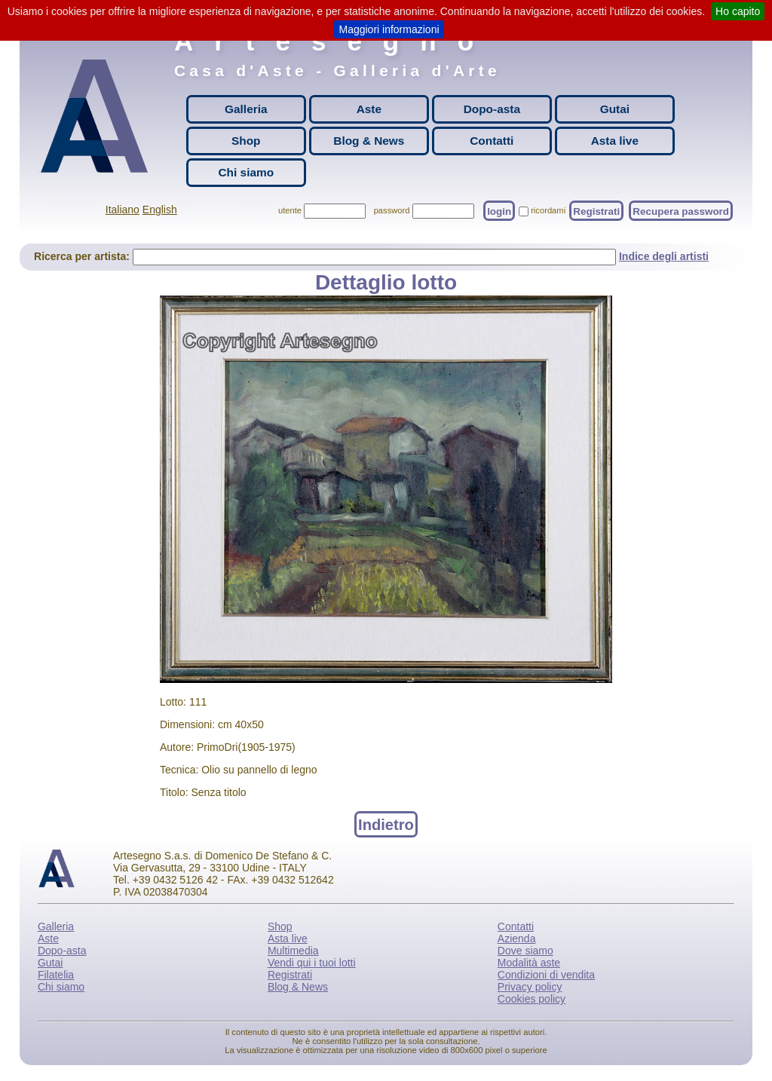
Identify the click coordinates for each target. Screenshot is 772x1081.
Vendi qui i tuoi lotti (312, 963)
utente (290, 210)
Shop (245, 140)
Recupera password (681, 210)
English (159, 210)
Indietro (386, 824)
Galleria (246, 109)
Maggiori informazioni (389, 29)
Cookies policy (531, 999)
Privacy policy (530, 987)
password (392, 210)
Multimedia (293, 951)
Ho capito (737, 11)
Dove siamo (525, 951)
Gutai (615, 109)
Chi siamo (246, 172)
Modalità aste (529, 963)
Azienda (517, 938)
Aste (369, 109)
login (499, 210)
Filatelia (56, 975)
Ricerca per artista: (83, 256)
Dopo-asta (492, 109)
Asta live (615, 140)
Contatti (491, 140)
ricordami (548, 210)
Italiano (122, 210)
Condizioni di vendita (546, 975)
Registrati (596, 210)
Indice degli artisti (664, 256)
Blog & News (368, 140)
